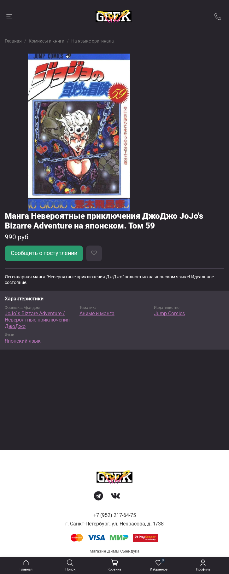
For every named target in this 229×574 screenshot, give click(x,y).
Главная (13, 40)
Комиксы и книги (46, 40)
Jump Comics (169, 313)
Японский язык (23, 341)
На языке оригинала (92, 40)
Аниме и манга (97, 313)
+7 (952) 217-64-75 (114, 515)
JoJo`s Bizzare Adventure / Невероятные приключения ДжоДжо (37, 319)
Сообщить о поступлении (44, 253)
